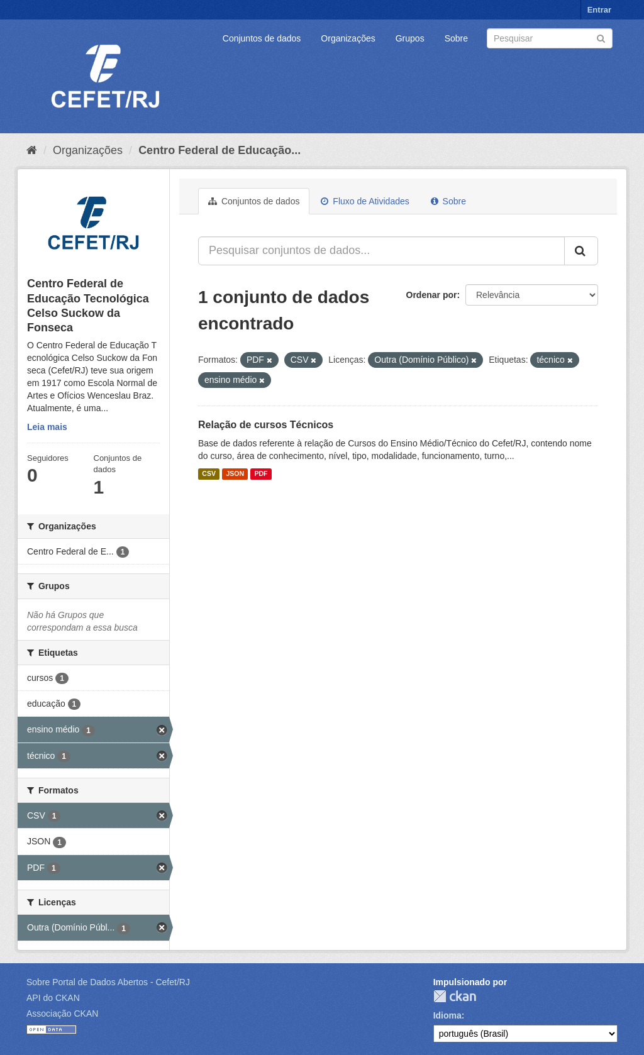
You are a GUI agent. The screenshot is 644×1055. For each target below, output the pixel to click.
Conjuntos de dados (262, 38)
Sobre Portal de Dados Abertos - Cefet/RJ (108, 982)
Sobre (456, 38)
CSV (209, 474)
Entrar (599, 9)
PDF (260, 474)
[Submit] (601, 37)
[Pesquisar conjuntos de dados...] (381, 250)
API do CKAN (53, 998)
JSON (235, 474)
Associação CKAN (62, 1013)
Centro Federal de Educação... (219, 150)
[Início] (31, 150)
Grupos (410, 38)
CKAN (454, 996)
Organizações (348, 38)
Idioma (447, 1015)
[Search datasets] (550, 38)
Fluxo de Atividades (365, 201)
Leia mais (47, 427)
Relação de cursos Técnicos (265, 424)
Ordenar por (431, 295)
